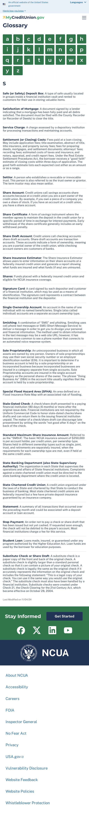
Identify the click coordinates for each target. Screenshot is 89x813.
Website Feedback (22, 778)
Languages (76, 2)
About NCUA (17, 674)
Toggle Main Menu (82, 17)
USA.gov (13, 755)
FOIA (10, 708)
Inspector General (21, 720)
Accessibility (17, 685)
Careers (12, 697)
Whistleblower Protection (28, 801)
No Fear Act (16, 732)
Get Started (60, 615)
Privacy (12, 743)
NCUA (44, 652)
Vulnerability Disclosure (27, 766)
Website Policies (20, 789)
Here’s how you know (13, 10)
